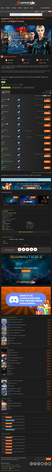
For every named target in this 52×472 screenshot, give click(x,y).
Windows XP (7, 223)
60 (3, 125)
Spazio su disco (5, 229)
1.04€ (47, 119)
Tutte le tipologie (6, 87)
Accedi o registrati (45, 8)
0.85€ (47, 107)
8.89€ (47, 156)
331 (3, 101)
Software (14, 8)
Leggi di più (26, 245)
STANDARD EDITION (16, 87)
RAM (3, 226)
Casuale (14, 213)
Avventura (9, 213)
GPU (3, 228)
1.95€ (47, 143)
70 (3, 163)
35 (3, 107)
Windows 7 (30, 223)
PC (3, 82)
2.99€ (47, 149)
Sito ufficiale (5, 211)
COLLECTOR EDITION (28, 87)
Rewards (20, 8)
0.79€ (47, 101)
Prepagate (7, 8)
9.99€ (47, 162)
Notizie (31, 8)
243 (3, 131)
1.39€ (47, 131)
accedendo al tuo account (32, 179)
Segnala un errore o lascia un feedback (41, 172)
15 (3, 156)
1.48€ (47, 137)
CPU (3, 225)
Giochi (2, 8)
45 (3, 119)
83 (3, 113)
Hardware (25, 8)
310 (3, 143)
